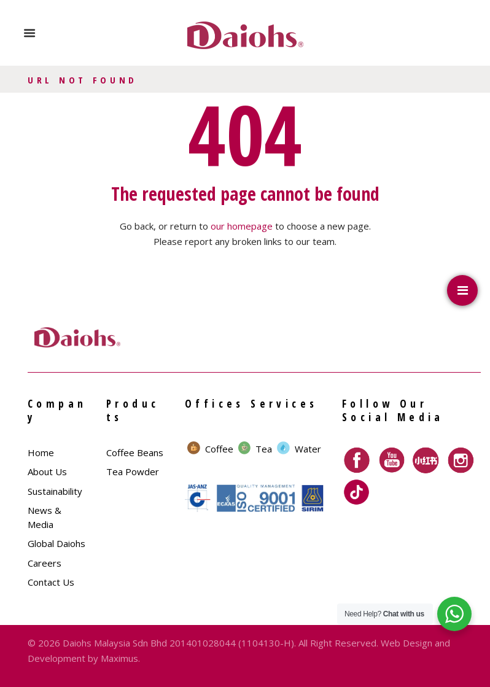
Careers (44, 563)
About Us (47, 471)
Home (41, 452)
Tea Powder (132, 471)
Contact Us (51, 582)
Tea (263, 449)
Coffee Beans (134, 452)
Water (308, 449)
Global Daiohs (56, 543)
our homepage (242, 226)
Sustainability (55, 491)
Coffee (219, 449)
